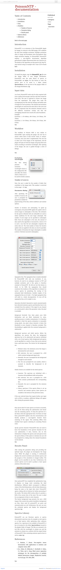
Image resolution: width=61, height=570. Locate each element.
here (16, 66)
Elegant (53, 568)
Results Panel (21, 446)
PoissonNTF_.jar (37, 74)
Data (19, 23)
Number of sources (21, 180)
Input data (19, 90)
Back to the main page (21, 40)
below (26, 80)
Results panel (25, 32)
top (29, 86)
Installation (21, 21)
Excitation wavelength (19, 158)
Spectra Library (22, 34)
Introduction (21, 19)
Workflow (20, 26)
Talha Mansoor (58, 568)
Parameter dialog (26, 30)
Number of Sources (26, 28)
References (21, 37)
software (49, 21)
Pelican (44, 568)
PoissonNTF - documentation (27, 8)
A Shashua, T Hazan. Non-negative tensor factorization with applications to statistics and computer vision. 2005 (32, 545)
